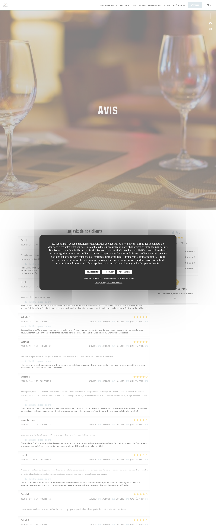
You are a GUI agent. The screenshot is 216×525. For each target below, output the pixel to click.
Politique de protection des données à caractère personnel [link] (109, 278)
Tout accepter (92, 272)
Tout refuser (108, 272)
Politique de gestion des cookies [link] (109, 282)
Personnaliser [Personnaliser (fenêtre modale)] (124, 272)
